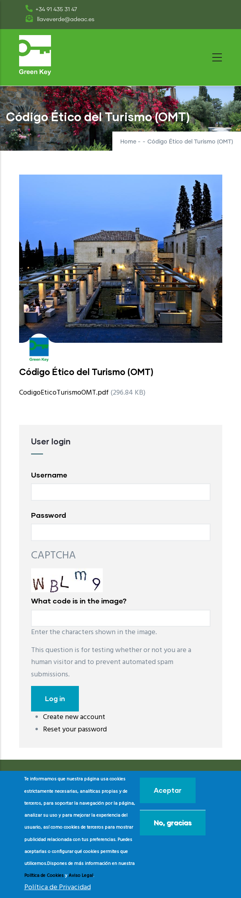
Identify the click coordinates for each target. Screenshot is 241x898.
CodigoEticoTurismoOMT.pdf (64, 393)
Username (49, 474)
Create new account (74, 717)
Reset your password (75, 729)
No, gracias (173, 822)
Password (48, 515)
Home (128, 142)
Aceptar (168, 790)
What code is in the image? (79, 600)
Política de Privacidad (57, 887)
